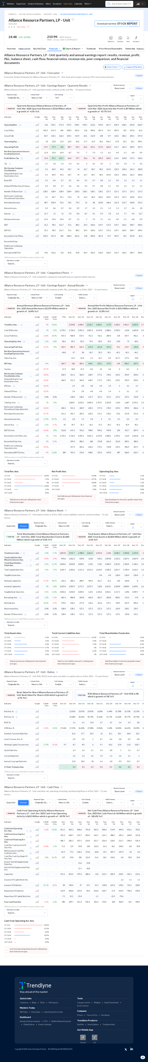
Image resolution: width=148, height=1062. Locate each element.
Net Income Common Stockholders (13, 169)
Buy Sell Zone (39, 49)
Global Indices (29, 1024)
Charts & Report (72, 49)
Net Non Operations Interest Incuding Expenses (16, 152)
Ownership (130, 49)
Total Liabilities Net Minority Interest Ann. (13, 558)
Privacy (80, 1015)
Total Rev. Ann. (10, 325)
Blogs (34, 1003)
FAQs (42, 1003)
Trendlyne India (108, 1024)
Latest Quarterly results (53, 1012)
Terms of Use (92, 1015)
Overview (11, 49)
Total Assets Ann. (11, 553)
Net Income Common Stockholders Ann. (13, 374)
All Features (53, 1003)
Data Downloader (111, 1003)
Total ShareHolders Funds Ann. (12, 564)
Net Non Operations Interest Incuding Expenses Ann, (16, 352)
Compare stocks (83, 1003)
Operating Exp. (10, 141)
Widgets (97, 1003)
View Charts (112, 67)
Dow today (35, 1012)
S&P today (24, 1012)
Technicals (91, 49)
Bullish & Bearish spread (61, 1021)
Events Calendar (44, 1024)
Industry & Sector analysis (30, 1021)
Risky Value (21, 27)
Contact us (24, 1003)
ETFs (46, 1021)
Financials (53, 49)
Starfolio (80, 1024)
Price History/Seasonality (110, 49)
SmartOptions (93, 1024)
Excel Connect (82, 1006)
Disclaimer (105, 1015)
